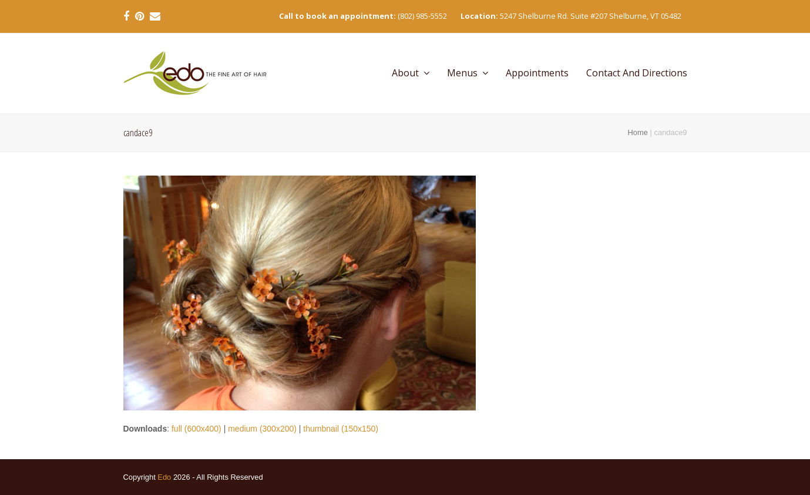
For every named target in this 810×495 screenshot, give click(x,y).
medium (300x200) (262, 428)
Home (638, 132)
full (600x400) (196, 428)
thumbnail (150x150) (340, 428)
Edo (164, 477)
